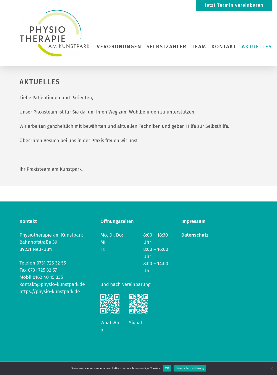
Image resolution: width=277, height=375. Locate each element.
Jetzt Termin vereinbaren (234, 5)
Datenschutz (194, 235)
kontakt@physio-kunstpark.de (52, 284)
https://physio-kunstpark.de (49, 291)
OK (167, 368)
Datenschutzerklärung (190, 368)
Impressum (193, 221)
